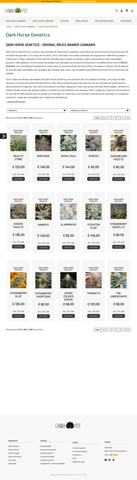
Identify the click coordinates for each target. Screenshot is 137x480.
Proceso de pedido (79, 448)
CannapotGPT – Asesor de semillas (52, 463)
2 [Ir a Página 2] (113, 118)
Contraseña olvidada (80, 451)
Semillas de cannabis (16, 20)
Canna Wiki (12, 463)
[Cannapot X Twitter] (113, 460)
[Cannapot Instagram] (106, 460)
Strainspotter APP (46, 453)
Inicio (9, 26)
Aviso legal (12, 460)
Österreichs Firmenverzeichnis (115, 451)
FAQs (74, 458)
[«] (104, 118)
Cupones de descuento (48, 449)
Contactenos (77, 455)
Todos (97, 118)
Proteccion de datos (47, 456)
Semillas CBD (82, 20)
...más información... (16, 102)
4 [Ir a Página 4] (122, 118)
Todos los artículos (15, 456)
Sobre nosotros (13, 446)
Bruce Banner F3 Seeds (51, 1)
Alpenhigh (108, 447)
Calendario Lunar (79, 462)
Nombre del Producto (100, 110)
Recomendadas (45, 446)
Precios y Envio (13, 449)
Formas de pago (14, 453)
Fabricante (37, 110)
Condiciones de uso (47, 460)
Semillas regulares (104, 20)
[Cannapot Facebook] (109, 460)
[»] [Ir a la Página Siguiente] (128, 118)
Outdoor (64, 20)
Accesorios (126, 20)
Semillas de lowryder (43, 20)
